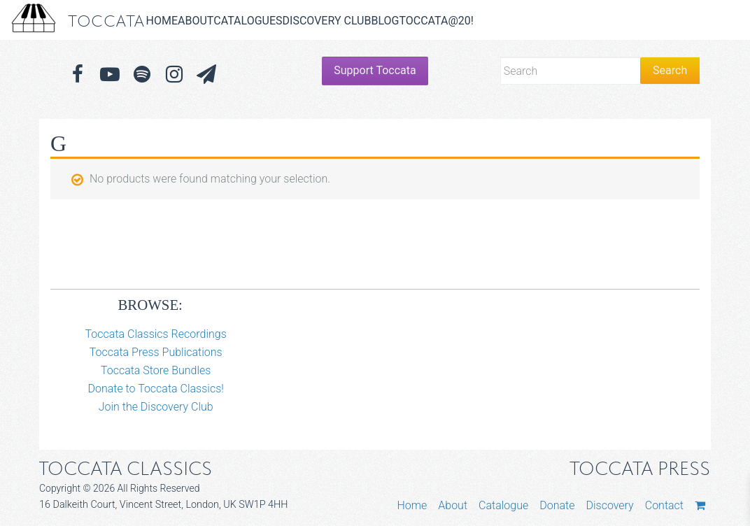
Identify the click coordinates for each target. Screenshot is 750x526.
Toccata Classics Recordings (156, 334)
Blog (385, 20)
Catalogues (247, 20)
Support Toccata (375, 70)
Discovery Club (327, 20)
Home (162, 20)
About (195, 20)
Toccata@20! (436, 20)
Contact (664, 505)
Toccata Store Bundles (156, 370)
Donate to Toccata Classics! (155, 388)
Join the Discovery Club (156, 406)
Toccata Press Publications (156, 352)
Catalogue (503, 505)
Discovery (609, 505)
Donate (556, 505)
